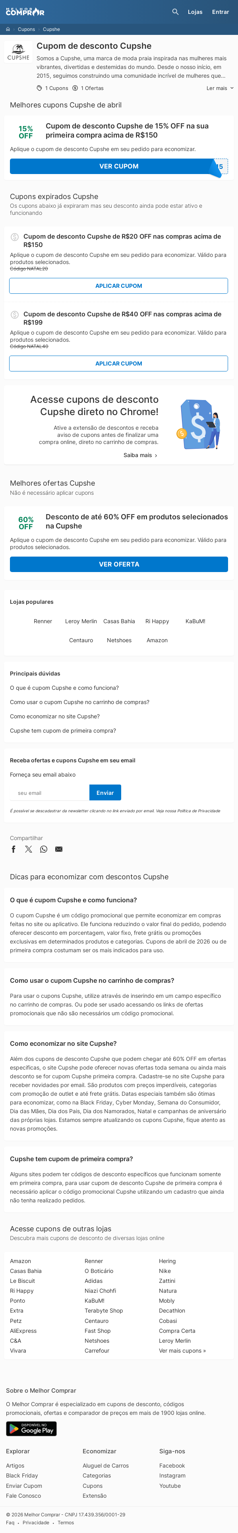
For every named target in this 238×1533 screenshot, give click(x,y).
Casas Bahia (119, 621)
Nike (165, 1270)
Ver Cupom (163, 166)
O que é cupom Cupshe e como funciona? (64, 687)
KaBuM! (195, 621)
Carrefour (97, 1350)
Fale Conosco (23, 1495)
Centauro (81, 640)
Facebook (172, 1465)
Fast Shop (98, 1330)
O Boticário (99, 1270)
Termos (66, 1522)
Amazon (157, 640)
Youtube (170, 1485)
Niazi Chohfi (100, 1290)
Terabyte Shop (104, 1310)
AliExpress (23, 1330)
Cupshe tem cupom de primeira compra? (63, 730)
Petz (16, 1320)
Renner (43, 621)
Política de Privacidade (198, 810)
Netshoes (119, 640)
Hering (167, 1260)
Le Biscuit (22, 1280)
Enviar (105, 792)
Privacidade (36, 1522)
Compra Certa (177, 1330)
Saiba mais (141, 455)
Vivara (18, 1350)
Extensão (94, 1495)
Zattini (167, 1280)
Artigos (15, 1465)
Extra (16, 1310)
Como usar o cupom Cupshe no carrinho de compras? (79, 702)
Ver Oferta (119, 564)
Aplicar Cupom (118, 285)
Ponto (17, 1300)
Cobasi (168, 1320)
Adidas (94, 1280)
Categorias (97, 1475)
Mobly (167, 1300)
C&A (15, 1340)
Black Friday (22, 1475)
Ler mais (220, 88)
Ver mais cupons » (182, 1350)
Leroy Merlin (81, 621)
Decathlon (172, 1310)
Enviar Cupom (24, 1485)
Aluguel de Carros (106, 1465)
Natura (168, 1290)
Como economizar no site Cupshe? (55, 716)
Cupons (26, 29)
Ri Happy (157, 621)
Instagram (172, 1475)
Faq (10, 1522)
